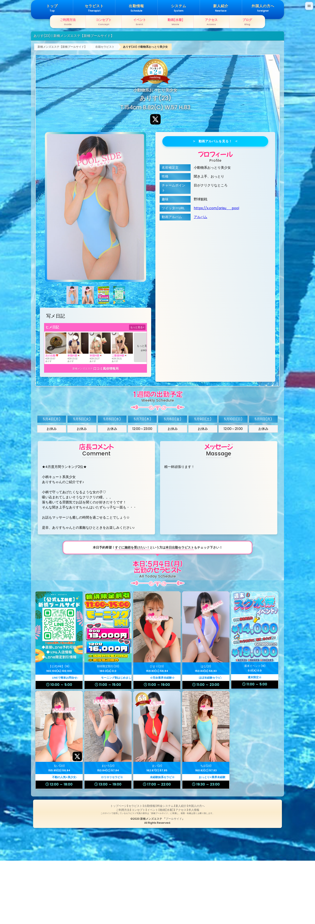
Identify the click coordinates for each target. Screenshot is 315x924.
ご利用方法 (123, 873)
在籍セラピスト (104, 110)
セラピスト (135, 869)
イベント (152, 873)
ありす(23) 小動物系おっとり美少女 (145, 110)
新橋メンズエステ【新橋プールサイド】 (62, 110)
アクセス (180, 873)
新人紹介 (180, 869)
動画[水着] (167, 873)
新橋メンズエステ (83, 432)
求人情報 (193, 873)
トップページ (118, 869)
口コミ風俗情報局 (106, 432)
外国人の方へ (196, 869)
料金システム (165, 869)
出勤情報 (149, 869)
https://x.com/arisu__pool (216, 271)
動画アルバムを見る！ (215, 204)
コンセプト (138, 873)
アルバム (200, 280)
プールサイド (174, 882)
